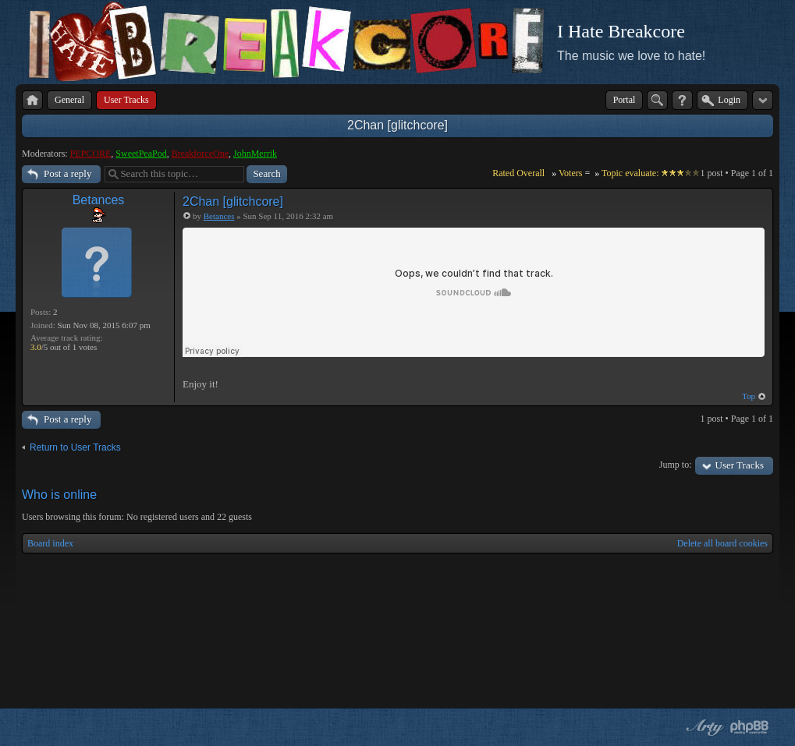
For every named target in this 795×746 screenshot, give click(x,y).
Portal (624, 99)
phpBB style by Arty (703, 727)
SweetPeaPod (140, 153)
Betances (99, 200)
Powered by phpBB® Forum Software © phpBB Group (749, 727)
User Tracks (739, 465)
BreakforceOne (200, 153)
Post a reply (67, 173)
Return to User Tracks (75, 447)
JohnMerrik (255, 153)
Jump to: (675, 464)
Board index (50, 543)
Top (748, 396)
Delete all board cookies (722, 543)
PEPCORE (91, 153)
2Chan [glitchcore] (397, 125)
